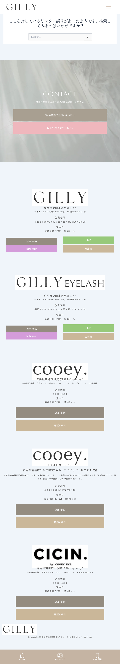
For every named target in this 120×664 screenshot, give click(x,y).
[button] (88, 240)
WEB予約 (97, 659)
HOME (22, 659)
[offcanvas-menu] (109, 7)
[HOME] (22, 655)
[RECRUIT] (60, 655)
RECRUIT (60, 659)
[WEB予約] (97, 655)
